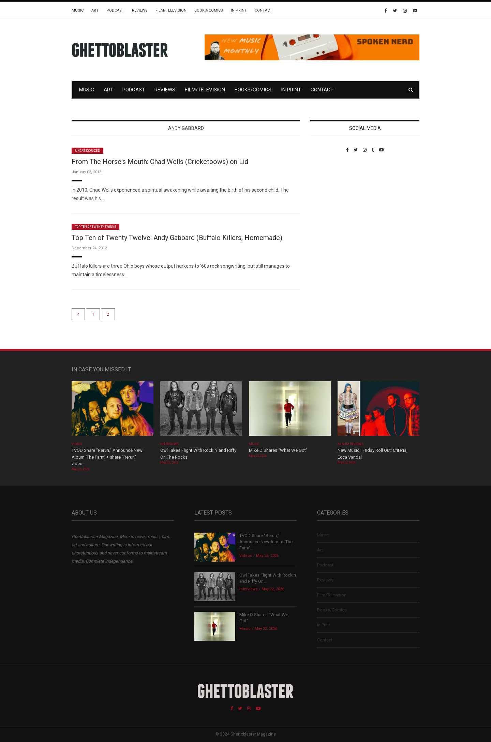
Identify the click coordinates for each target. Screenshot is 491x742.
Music (78, 10)
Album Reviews (350, 444)
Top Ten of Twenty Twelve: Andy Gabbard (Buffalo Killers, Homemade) (177, 238)
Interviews (169, 444)
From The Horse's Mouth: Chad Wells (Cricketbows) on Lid (160, 162)
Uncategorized (87, 150)
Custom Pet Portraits (330, 199)
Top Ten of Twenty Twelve (95, 226)
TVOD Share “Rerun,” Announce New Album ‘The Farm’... (266, 541)
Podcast (115, 10)
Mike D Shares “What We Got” (278, 450)
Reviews (140, 10)
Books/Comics (208, 10)
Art (95, 10)
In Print (239, 10)
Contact (263, 10)
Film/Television (171, 10)
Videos (77, 444)
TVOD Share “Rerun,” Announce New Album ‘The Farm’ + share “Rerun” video (107, 457)
